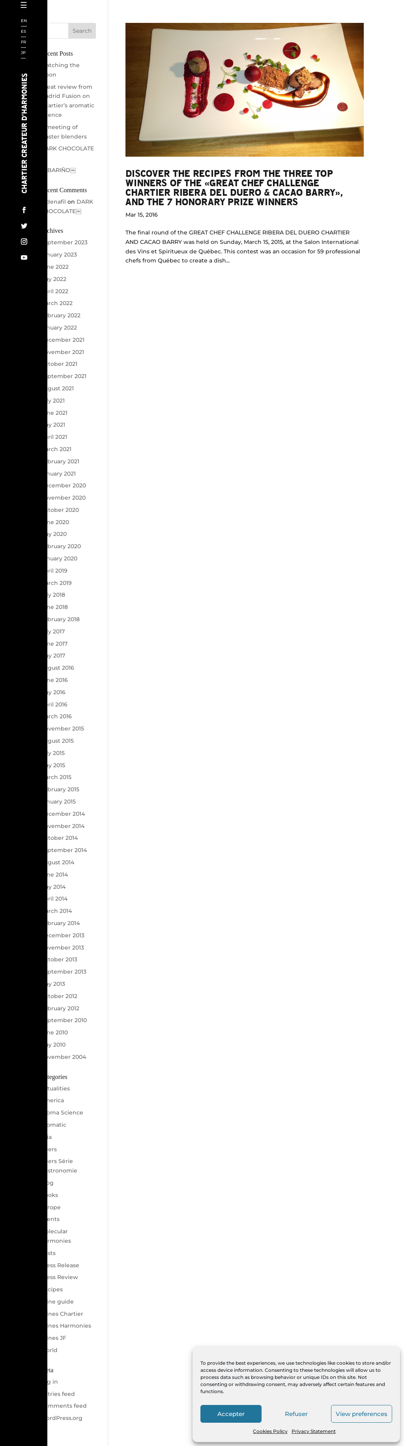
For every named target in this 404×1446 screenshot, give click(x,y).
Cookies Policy (270, 1431)
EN (24, 21)
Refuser (296, 1414)
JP (23, 53)
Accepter (231, 1414)
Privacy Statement (314, 1431)
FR (23, 42)
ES (23, 32)
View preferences (361, 1414)
